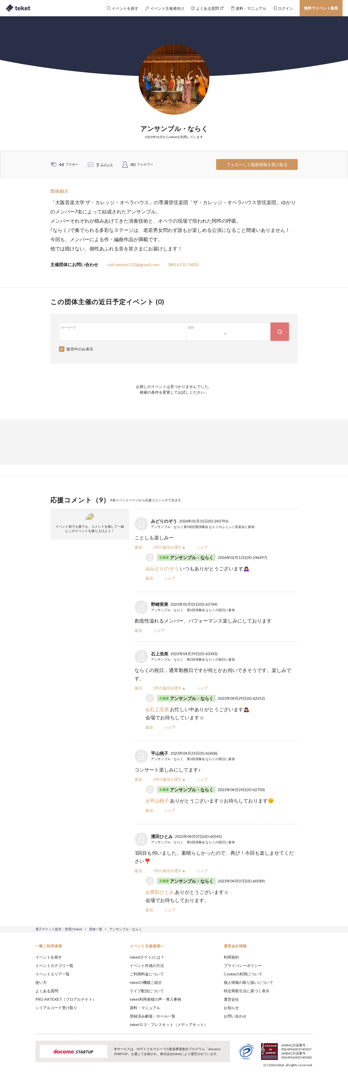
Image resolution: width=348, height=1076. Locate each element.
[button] (27, 1056)
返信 (138, 547)
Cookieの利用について (243, 974)
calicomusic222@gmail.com (133, 264)
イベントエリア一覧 (52, 974)
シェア (202, 547)
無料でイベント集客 (321, 8)
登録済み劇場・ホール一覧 (152, 1016)
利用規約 (231, 957)
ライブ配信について (147, 990)
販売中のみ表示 (80, 349)
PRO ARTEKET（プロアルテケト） (65, 999)
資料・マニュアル (145, 1007)
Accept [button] (309, 1049)
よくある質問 (46, 990)
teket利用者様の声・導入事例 (155, 999)
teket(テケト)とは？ (147, 957)
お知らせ (231, 1007)
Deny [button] (282, 1049)
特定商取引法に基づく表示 (246, 990)
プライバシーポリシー (243, 965)
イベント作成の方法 (147, 965)
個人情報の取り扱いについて (248, 982)
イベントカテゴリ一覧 (54, 965)
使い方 (41, 982)
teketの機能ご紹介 (146, 982)
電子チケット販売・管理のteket (58, 929)
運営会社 (231, 999)
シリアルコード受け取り (56, 1007)
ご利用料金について (147, 974)
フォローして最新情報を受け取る (257, 164)
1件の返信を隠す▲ (169, 547)
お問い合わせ (235, 1016)
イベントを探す (48, 957)
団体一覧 (95, 929)
